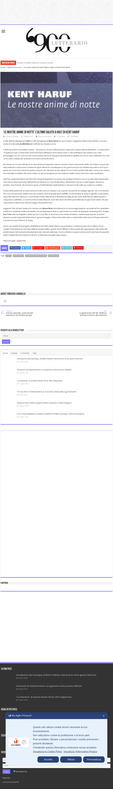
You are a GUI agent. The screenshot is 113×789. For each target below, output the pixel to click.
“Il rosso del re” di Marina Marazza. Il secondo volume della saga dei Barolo (46, 392)
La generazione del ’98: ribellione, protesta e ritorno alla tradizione (93, 313)
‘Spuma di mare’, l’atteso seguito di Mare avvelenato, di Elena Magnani (44, 403)
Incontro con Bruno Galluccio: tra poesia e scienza (35, 63)
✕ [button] (104, 716)
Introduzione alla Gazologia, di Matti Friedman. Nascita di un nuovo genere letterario (50, 359)
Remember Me (20, 772)
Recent (5, 353)
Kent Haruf (18, 256)
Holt (9, 256)
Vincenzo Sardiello (12, 136)
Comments (25, 353)
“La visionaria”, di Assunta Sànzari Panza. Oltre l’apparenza (39, 381)
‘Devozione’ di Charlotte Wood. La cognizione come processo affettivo (44, 370)
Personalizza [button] (94, 759)
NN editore (54, 256)
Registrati (6, 778)
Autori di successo (15, 67)
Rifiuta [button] (71, 759)
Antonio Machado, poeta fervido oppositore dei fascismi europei (20, 313)
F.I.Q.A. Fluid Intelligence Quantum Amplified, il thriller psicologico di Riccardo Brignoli (50, 414)
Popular (14, 353)
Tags (35, 353)
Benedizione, (41, 150)
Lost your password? (11, 782)
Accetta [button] (48, 759)
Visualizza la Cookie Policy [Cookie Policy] (47, 751)
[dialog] (56, 738)
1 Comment (60, 136)
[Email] (56, 336)
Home (3, 67)
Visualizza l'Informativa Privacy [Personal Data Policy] (80, 751)
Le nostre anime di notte (36, 256)
